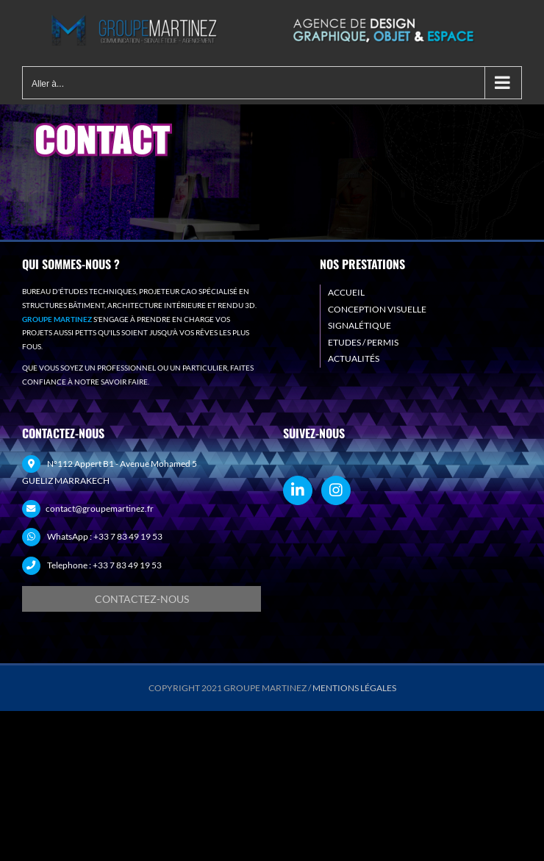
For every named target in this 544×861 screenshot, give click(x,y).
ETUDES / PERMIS (363, 342)
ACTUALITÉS (353, 358)
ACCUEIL (346, 292)
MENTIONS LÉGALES (354, 687)
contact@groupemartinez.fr (100, 508)
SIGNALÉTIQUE (359, 325)
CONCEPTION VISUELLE (377, 309)
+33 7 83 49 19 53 (127, 536)
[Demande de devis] (141, 599)
